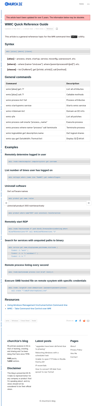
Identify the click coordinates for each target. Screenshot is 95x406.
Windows (50, 29)
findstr (34, 321)
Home (81, 4)
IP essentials (41, 365)
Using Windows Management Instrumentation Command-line (37, 305)
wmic (7, 321)
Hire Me (73, 353)
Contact (74, 357)
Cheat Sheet (25, 321)
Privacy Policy (76, 350)
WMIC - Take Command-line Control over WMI (29, 308)
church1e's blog (48, 401)
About (73, 346)
